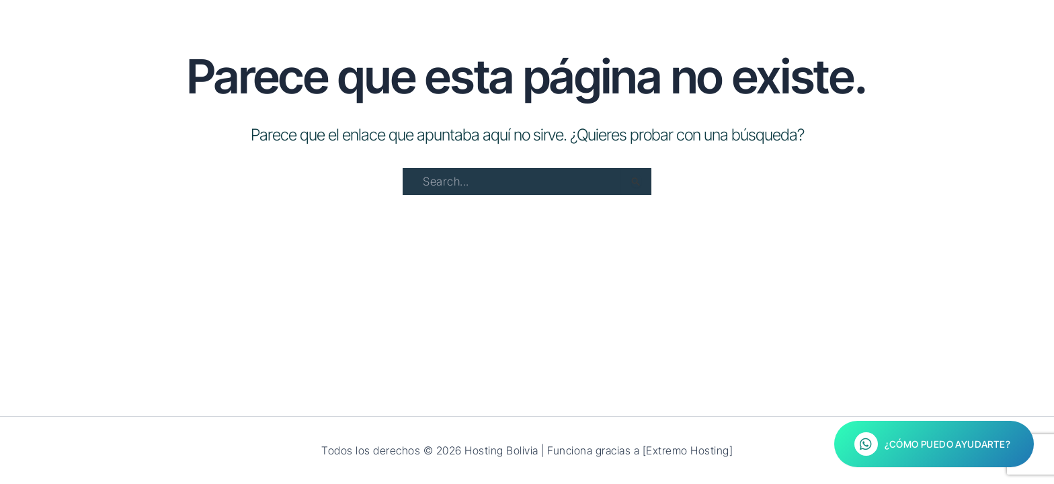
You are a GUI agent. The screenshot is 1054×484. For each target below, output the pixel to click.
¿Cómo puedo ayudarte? (932, 444)
